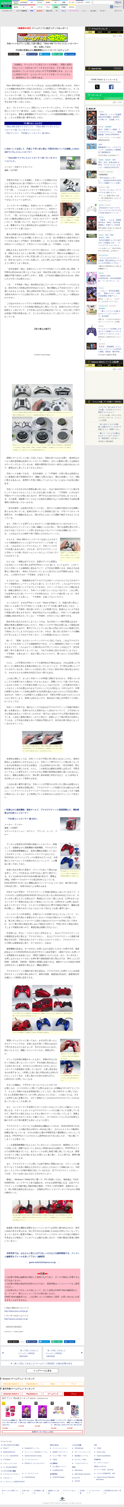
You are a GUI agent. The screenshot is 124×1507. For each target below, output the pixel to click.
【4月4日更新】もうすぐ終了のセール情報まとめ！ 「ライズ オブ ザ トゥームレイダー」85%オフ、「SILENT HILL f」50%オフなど (109, 245)
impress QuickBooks (104, 1456)
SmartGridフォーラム (32, 1448)
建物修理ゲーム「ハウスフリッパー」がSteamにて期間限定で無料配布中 (109, 149)
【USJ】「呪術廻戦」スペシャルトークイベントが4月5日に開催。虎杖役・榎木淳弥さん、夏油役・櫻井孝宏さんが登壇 (109, 352)
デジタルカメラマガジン (11, 1474)
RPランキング (95, 98)
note (59, 54)
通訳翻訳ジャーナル (81, 1456)
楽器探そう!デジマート (60, 1452)
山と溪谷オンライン (59, 1466)
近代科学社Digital (58, 1477)
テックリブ (76, 1478)
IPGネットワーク (100, 1466)
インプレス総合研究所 (10, 1456)
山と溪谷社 (54, 1463)
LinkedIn (71, 54)
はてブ (46, 54)
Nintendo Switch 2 (11, 1384)
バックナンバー (64, 1284)
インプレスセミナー (31, 1459)
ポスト (15, 54)
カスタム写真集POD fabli (106, 1473)
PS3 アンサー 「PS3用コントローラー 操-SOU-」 (29, 133)
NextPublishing (30, 1477)
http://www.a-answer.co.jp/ (16, 1319)
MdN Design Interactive (82, 1474)
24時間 (99, 32)
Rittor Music (54, 1445)
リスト (23, 54)
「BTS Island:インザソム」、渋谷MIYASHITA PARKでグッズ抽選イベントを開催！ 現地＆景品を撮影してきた (109, 183)
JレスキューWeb (80, 1459)
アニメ (73, 1384)
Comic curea (101, 1452)
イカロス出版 (76, 1445)
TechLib (77, 1481)
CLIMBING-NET (58, 1470)
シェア (34, 54)
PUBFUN (97, 1459)
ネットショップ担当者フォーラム (36, 1452)
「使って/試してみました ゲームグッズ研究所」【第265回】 (56, 1353)
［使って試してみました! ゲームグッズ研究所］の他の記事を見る (42, 1363)
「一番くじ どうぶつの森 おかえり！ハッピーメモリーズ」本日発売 (109, 313)
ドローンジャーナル (10, 1463)
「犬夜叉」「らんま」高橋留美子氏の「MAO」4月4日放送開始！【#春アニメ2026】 (109, 222)
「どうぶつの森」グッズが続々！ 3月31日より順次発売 (106, 402)
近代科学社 (54, 1474)
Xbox (53, 1384)
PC (57, 11)
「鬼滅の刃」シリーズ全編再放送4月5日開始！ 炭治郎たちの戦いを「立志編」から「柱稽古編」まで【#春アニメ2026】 (109, 119)
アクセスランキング (99, 29)
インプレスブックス (31, 1473)
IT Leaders (6, 1459)
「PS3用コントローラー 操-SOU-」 (22, 819)
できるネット (7, 1478)
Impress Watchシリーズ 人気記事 (105, 362)
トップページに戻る (42, 1371)
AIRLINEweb (79, 1448)
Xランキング (96, 95)
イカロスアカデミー (81, 1463)
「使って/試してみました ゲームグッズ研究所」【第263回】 (28, 1353)
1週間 (109, 32)
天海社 (99, 1448)
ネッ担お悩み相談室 (10, 1467)
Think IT (6, 1448)
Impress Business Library (33, 1456)
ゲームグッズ (53, 1394)
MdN (73, 1467)
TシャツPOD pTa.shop (105, 1470)
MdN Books (78, 1470)
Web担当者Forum (9, 1452)
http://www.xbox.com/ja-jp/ (16, 1311)
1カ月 (119, 32)
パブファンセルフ (103, 1463)
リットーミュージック (60, 1448)
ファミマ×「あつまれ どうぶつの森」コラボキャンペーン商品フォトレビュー (109, 409)
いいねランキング (114, 98)
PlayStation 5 (32, 1384)
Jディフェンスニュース (83, 1452)
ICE (95, 1445)
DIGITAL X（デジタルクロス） (35, 1463)
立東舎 (55, 1459)
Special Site (96, 69)
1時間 (90, 32)
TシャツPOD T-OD (59, 1456)
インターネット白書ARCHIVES (14, 1482)
